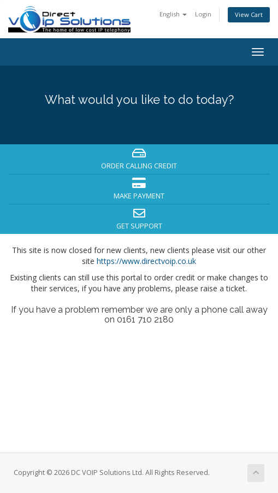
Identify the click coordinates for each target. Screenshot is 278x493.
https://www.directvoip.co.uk (146, 261)
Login (203, 14)
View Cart (249, 14)
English (173, 14)
